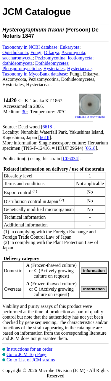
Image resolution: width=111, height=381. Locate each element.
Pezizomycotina (50, 57)
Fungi (35, 52)
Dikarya (51, 52)
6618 (47, 126)
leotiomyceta (80, 57)
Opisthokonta (15, 52)
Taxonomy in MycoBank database (34, 73)
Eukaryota (69, 47)
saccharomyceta (17, 57)
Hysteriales (54, 68)
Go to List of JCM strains (31, 359)
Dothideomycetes (51, 63)
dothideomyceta (17, 63)
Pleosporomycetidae (21, 68)
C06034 (70, 158)
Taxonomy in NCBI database (29, 47)
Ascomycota (73, 52)
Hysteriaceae (79, 68)
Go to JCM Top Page (26, 354)
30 (24, 111)
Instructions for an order (29, 349)
